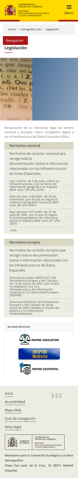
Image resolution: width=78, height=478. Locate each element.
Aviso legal (13, 427)
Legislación (52, 29)
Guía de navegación (20, 418)
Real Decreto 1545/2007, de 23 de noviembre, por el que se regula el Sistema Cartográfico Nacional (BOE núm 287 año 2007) (34, 200)
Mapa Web (13, 410)
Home (12, 29)
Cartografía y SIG (30, 29)
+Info (13, 230)
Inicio (9, 393)
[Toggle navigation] (68, 10)
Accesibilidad (15, 401)
